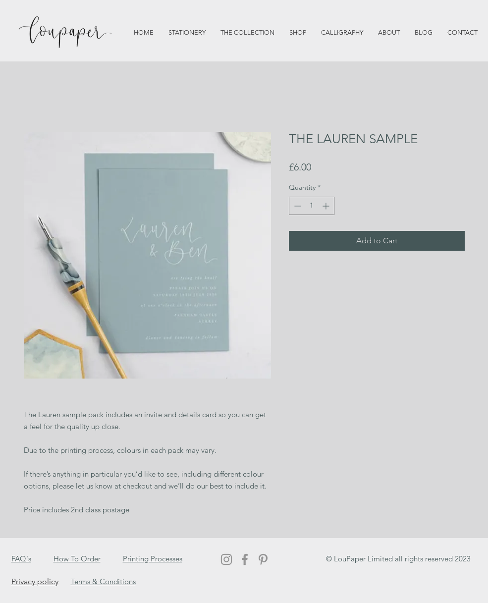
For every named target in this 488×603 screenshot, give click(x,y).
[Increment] (327, 206)
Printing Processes (152, 558)
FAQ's (21, 558)
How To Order (77, 558)
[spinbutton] (312, 206)
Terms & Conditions (103, 581)
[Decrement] (296, 206)
